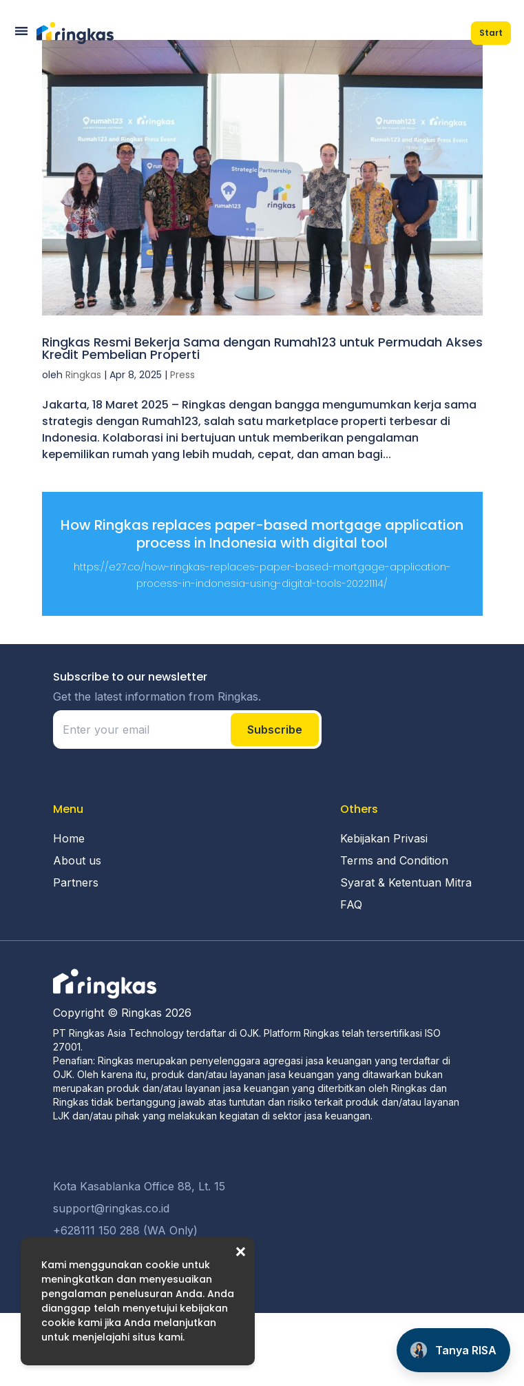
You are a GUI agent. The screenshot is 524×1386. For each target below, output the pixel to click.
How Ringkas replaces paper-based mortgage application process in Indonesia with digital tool (262, 533)
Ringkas (83, 375)
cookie (162, 1265)
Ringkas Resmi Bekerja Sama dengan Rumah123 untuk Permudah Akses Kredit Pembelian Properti (262, 348)
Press (182, 375)
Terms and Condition (394, 860)
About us (77, 860)
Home (69, 838)
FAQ (351, 904)
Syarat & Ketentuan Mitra (406, 882)
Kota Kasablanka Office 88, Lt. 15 (139, 1186)
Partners (75, 882)
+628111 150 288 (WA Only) (125, 1230)
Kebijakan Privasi (384, 838)
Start (491, 33)
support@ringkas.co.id (111, 1208)
